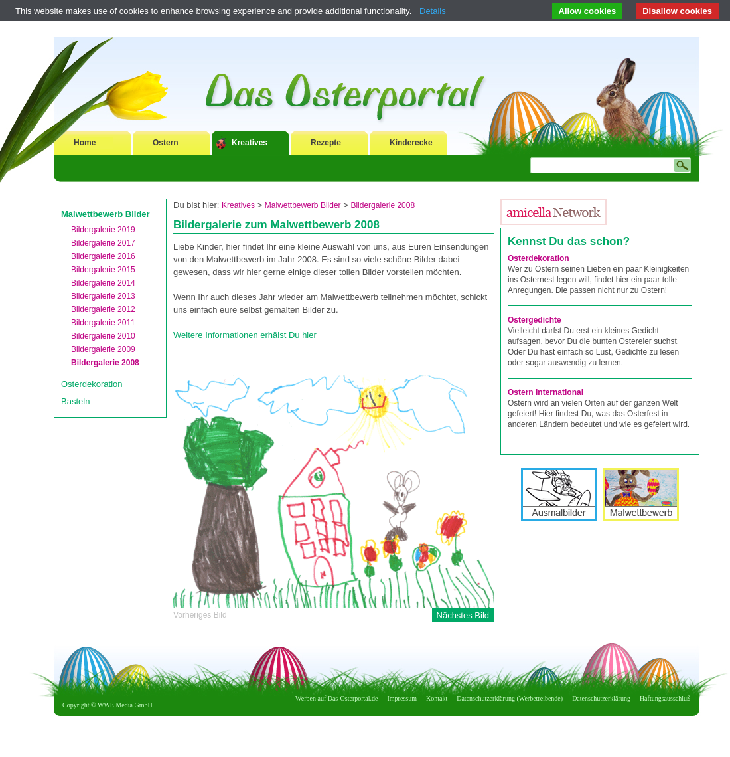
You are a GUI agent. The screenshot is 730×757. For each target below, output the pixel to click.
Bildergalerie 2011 (103, 322)
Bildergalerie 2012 (103, 309)
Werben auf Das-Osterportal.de (336, 698)
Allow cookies (588, 11)
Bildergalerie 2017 (103, 243)
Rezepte (326, 142)
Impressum (402, 698)
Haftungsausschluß (665, 698)
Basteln (75, 401)
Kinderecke (411, 142)
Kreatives (249, 142)
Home (85, 142)
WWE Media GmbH (125, 705)
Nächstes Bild (463, 615)
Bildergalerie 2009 (103, 349)
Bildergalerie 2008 (105, 362)
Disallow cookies (677, 11)
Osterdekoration (92, 384)
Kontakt (436, 698)
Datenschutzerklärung (601, 698)
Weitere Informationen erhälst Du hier (245, 335)
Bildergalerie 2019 (103, 229)
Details (432, 11)
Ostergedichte (534, 320)
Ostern (166, 142)
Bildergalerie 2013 (103, 296)
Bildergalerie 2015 (103, 269)
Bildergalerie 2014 (103, 283)
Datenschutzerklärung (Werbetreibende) (510, 698)
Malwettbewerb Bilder (105, 214)
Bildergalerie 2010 (103, 336)
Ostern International (545, 392)
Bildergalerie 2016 (103, 256)
